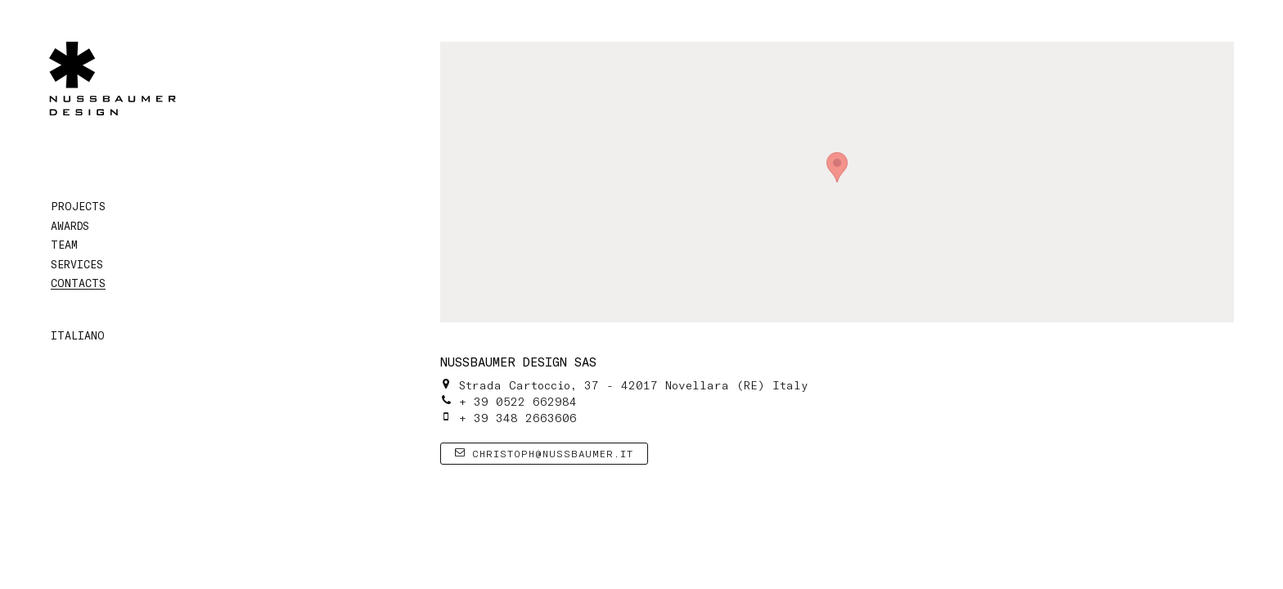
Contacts (78, 283)
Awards (70, 225)
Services (77, 264)
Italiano (78, 335)
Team (64, 244)
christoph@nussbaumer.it (544, 453)
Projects (78, 206)
